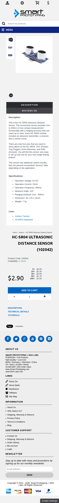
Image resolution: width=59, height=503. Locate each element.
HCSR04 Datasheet (24, 219)
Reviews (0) (29, 111)
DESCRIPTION (15, 308)
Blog (8, 425)
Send (29, 475)
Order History (12, 442)
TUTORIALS (14, 315)
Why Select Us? (14, 411)
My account (11, 446)
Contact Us (11, 436)
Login (9, 449)
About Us (11, 407)
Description (29, 105)
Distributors (12, 389)
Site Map (11, 396)
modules (19, 326)
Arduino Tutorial (22, 216)
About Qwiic (13, 385)
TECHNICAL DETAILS (18, 311)
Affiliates (11, 393)
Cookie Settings (49, 501)
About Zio (12, 381)
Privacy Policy (13, 418)
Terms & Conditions (15, 422)
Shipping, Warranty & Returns (20, 415)
